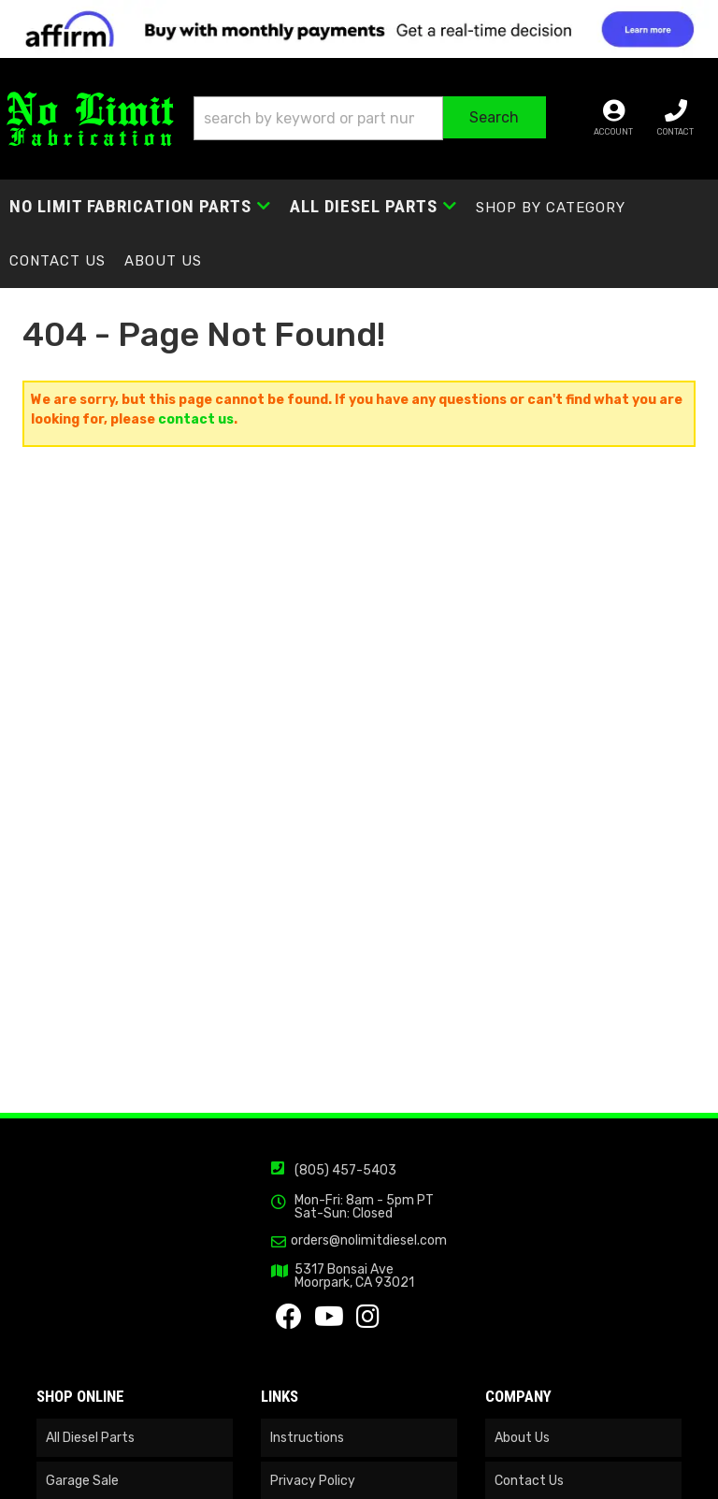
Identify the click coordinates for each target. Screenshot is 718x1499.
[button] (370, 118)
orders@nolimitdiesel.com (369, 1240)
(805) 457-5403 (345, 1170)
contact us (196, 419)
